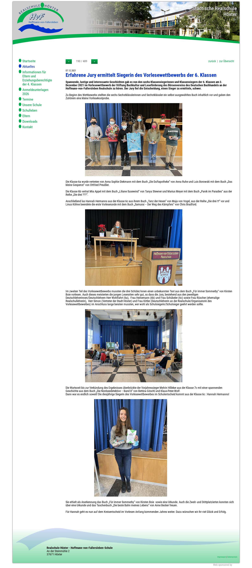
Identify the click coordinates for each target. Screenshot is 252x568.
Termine (27, 99)
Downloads (29, 121)
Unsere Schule (32, 105)
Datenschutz (232, 557)
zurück (212, 61)
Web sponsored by (222, 564)
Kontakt (27, 127)
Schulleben (29, 110)
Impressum (221, 557)
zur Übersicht (226, 61)
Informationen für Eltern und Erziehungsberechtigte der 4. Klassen (37, 78)
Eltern (26, 116)
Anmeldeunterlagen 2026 (35, 92)
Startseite (28, 61)
